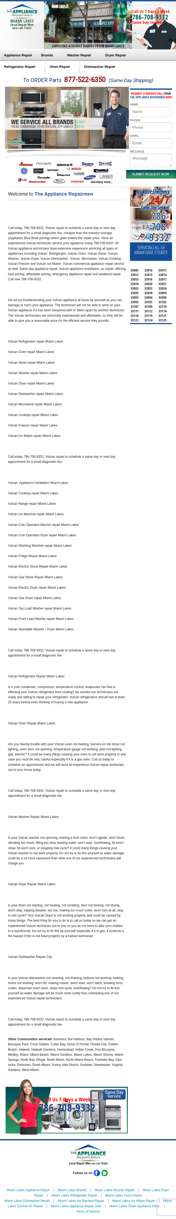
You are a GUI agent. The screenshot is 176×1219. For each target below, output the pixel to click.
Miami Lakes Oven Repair (123, 1195)
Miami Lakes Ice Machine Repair (81, 1201)
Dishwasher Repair (99, 67)
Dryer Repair (115, 55)
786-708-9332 (150, 16)
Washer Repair (79, 55)
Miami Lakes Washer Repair (114, 1190)
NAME (134, 104)
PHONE (135, 120)
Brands (47, 55)
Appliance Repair (18, 55)
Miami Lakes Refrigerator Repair (74, 1195)
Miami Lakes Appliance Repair (28, 1190)
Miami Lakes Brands (72, 1190)
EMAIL (134, 135)
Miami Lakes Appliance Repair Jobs (76, 1206)
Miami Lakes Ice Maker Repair (133, 1201)
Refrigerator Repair (19, 67)
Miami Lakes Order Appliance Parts (134, 1206)
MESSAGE (137, 151)
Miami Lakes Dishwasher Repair (27, 1201)
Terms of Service (88, 1211)
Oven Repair (60, 67)
